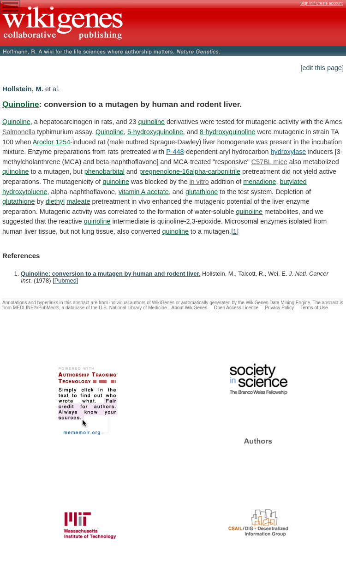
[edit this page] (322, 67)
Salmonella (18, 132)
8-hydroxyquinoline (228, 132)
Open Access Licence (236, 307)
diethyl (55, 201)
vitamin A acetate (144, 191)
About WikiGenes (189, 307)
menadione (259, 181)
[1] (235, 231)
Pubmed (65, 280)
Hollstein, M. (22, 89)
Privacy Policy (279, 307)
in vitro (199, 181)
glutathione (201, 191)
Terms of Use (314, 307)
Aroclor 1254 (52, 142)
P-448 (175, 151)
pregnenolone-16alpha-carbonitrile (189, 171)
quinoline (151, 121)
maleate (78, 201)
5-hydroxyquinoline (155, 132)
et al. (52, 89)
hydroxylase (288, 151)
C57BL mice (269, 161)
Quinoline (20, 104)
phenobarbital (104, 171)
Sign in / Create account (321, 3)
